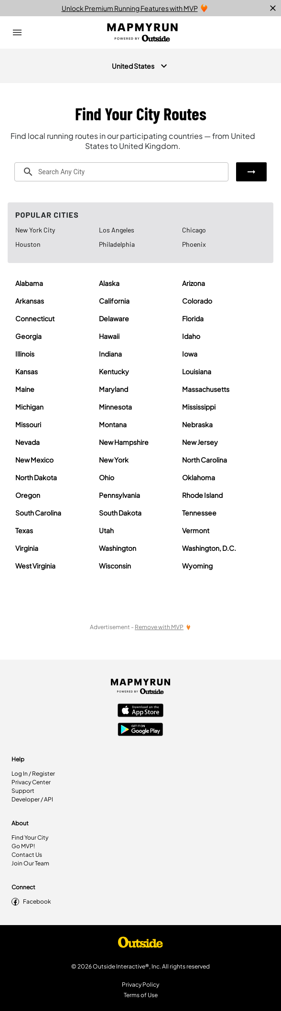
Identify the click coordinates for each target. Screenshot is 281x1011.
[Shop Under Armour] (140, 945)
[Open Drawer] (17, 32)
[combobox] (121, 171)
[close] (273, 8)
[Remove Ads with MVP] (163, 627)
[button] (251, 171)
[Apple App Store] (140, 711)
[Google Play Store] (140, 730)
